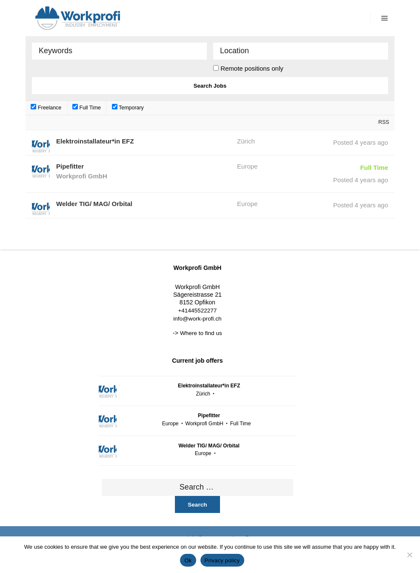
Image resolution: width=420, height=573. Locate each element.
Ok (187, 560)
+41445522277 (197, 310)
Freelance (46, 108)
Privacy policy (222, 560)
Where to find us (201, 333)
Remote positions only (251, 68)
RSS (383, 122)
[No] (409, 554)
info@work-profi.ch (197, 318)
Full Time (86, 108)
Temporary (128, 108)
